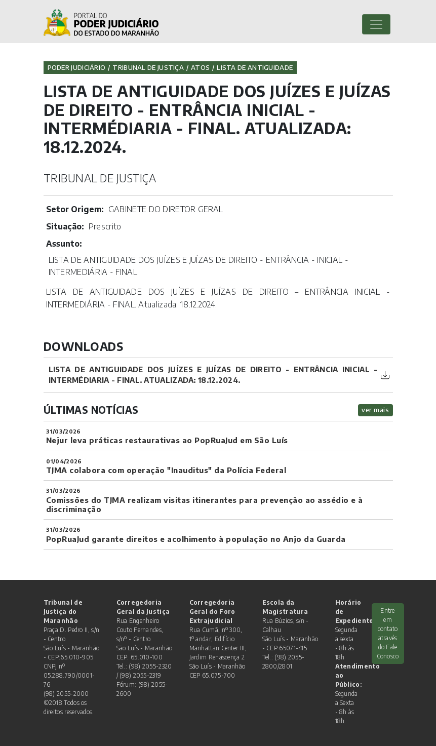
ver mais (375, 410)
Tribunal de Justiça (148, 67)
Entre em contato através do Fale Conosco (388, 633)
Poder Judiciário (77, 67)
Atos (200, 67)
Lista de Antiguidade (255, 67)
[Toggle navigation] (376, 24)
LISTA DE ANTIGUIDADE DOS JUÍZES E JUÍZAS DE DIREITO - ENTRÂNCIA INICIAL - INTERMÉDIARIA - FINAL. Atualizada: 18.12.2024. (213, 375)
